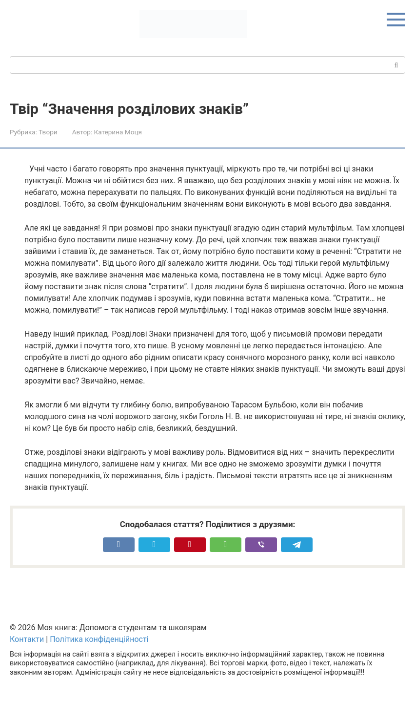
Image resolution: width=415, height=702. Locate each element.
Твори (48, 132)
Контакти (27, 639)
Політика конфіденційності (99, 639)
